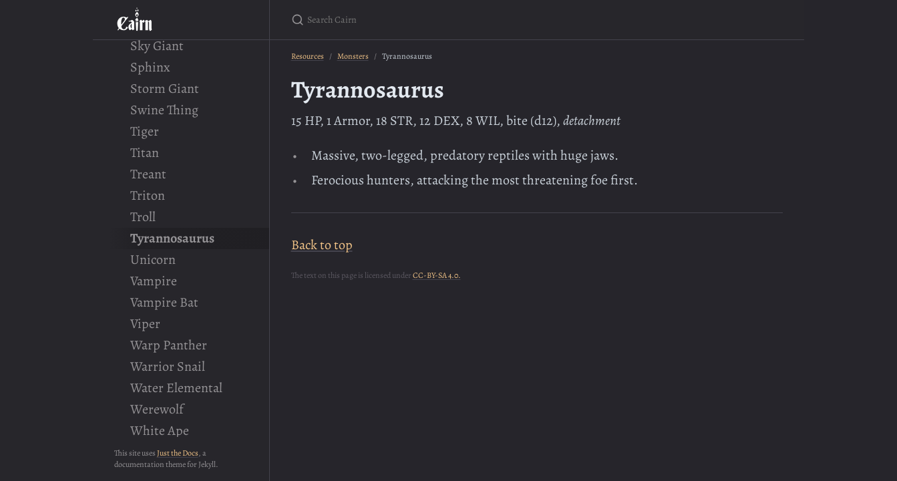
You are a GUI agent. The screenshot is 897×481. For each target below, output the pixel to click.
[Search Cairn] (449, 19)
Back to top (322, 245)
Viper (145, 324)
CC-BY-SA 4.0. (437, 275)
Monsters (353, 56)
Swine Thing (164, 110)
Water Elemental (176, 388)
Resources (307, 56)
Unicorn (153, 260)
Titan (144, 153)
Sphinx (150, 67)
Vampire (153, 281)
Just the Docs (177, 453)
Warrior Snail (167, 366)
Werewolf (157, 409)
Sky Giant (157, 46)
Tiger (144, 131)
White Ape (159, 431)
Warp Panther (168, 345)
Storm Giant (164, 88)
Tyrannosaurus (172, 238)
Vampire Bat (164, 302)
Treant (148, 174)
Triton (147, 195)
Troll (143, 217)
